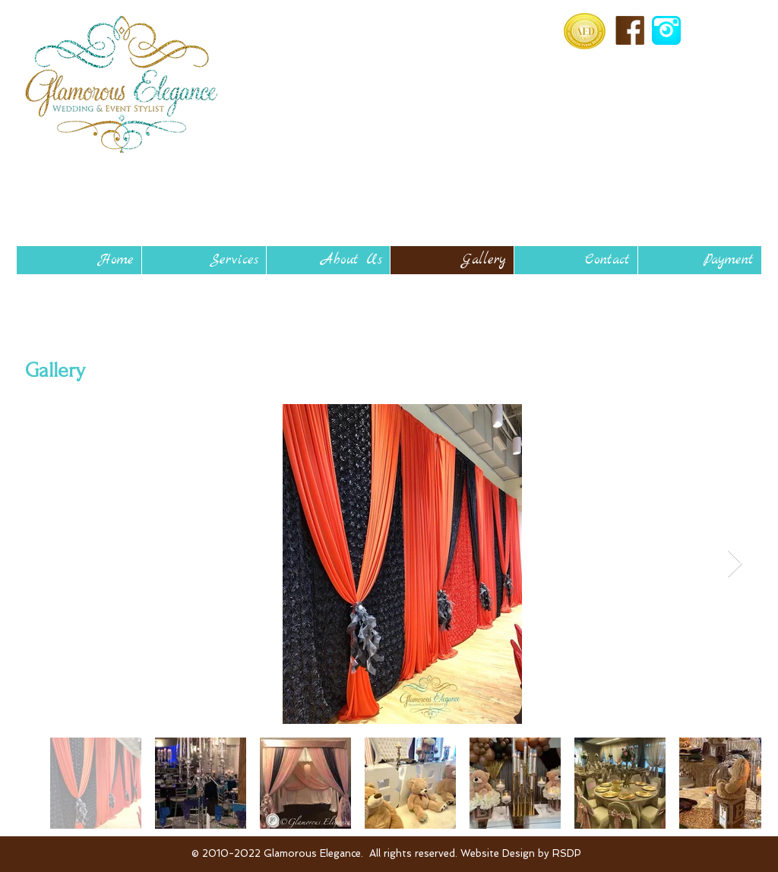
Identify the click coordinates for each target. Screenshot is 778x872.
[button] (203, 260)
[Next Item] (735, 564)
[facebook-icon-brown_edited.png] (629, 30)
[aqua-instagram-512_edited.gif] (666, 30)
